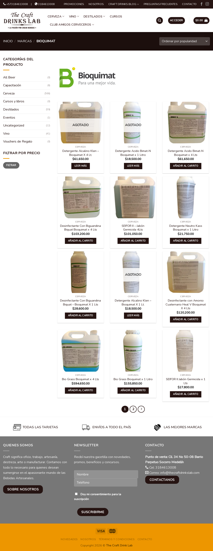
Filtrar (11, 165)
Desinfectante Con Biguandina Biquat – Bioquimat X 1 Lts (80, 302)
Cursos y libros (13, 101)
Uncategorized (13, 125)
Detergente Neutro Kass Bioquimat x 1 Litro (185, 228)
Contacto (189, 4)
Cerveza (56, 16)
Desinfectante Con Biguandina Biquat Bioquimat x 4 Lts (80, 228)
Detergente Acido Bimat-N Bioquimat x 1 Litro (133, 153)
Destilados (94, 16)
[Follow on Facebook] (201, 4)
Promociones (74, 4)
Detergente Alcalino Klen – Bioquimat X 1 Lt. (133, 302)
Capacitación (12, 85)
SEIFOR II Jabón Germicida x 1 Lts (186, 381)
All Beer (9, 77)
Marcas (24, 41)
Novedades (69, 539)
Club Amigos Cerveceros (72, 24)
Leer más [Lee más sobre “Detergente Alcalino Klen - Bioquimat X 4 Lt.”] (80, 166)
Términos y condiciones (117, 539)
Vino (74, 16)
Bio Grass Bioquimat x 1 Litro (133, 379)
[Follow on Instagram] (207, 4)
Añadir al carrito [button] (185, 166)
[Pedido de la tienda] (184, 41)
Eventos (9, 117)
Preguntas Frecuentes (160, 4)
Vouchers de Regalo (17, 141)
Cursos (116, 16)
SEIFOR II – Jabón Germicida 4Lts (133, 228)
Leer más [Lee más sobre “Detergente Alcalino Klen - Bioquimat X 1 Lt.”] (133, 315)
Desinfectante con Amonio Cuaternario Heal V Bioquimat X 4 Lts (186, 304)
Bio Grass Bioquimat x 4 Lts (80, 379)
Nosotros (96, 4)
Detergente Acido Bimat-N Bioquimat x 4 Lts (185, 153)
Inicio (8, 41)
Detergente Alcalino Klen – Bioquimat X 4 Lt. (80, 153)
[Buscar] (159, 20)
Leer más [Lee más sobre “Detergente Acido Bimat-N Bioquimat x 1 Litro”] (133, 166)
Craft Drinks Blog (123, 4)
